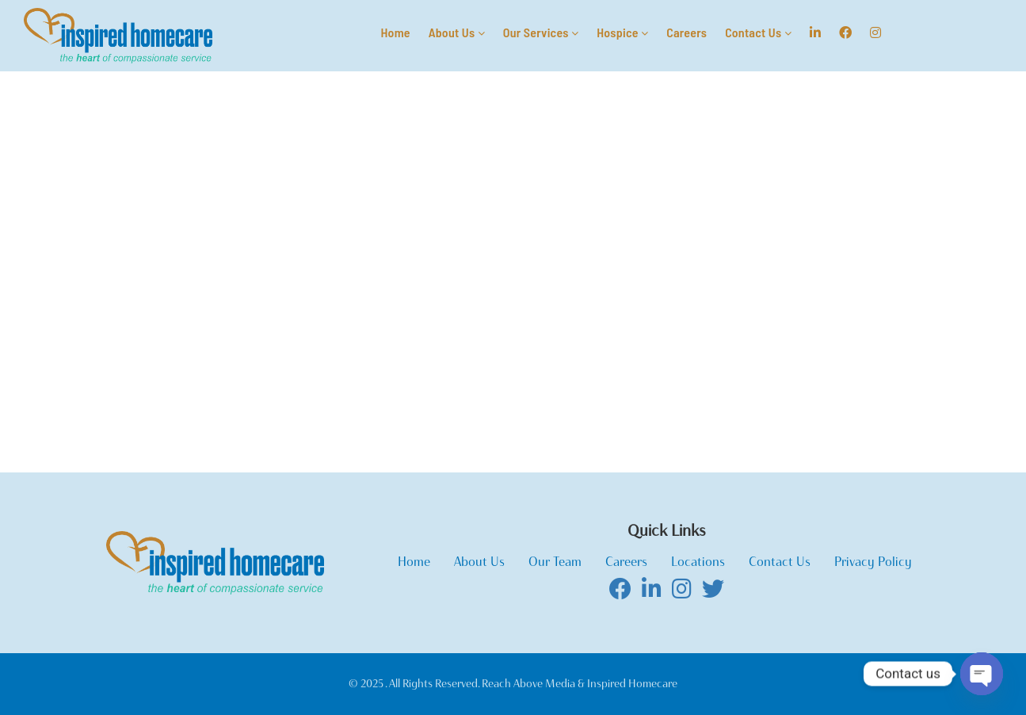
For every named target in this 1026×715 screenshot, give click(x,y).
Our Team (555, 561)
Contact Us (758, 32)
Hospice (622, 32)
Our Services (540, 32)
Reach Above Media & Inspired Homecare (578, 683)
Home (395, 32)
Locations (698, 561)
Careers (686, 32)
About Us (457, 32)
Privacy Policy (873, 561)
